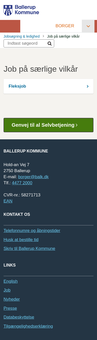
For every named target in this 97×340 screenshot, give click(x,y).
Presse (10, 308)
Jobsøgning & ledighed (22, 36)
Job (7, 290)
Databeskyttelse (19, 317)
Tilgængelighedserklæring (28, 326)
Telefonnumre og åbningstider (32, 230)
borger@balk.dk (33, 176)
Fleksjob (17, 86)
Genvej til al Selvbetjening (46, 125)
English (11, 281)
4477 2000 (22, 182)
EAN (8, 201)
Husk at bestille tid (21, 239)
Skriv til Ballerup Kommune (29, 248)
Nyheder (12, 299)
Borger (64, 25)
